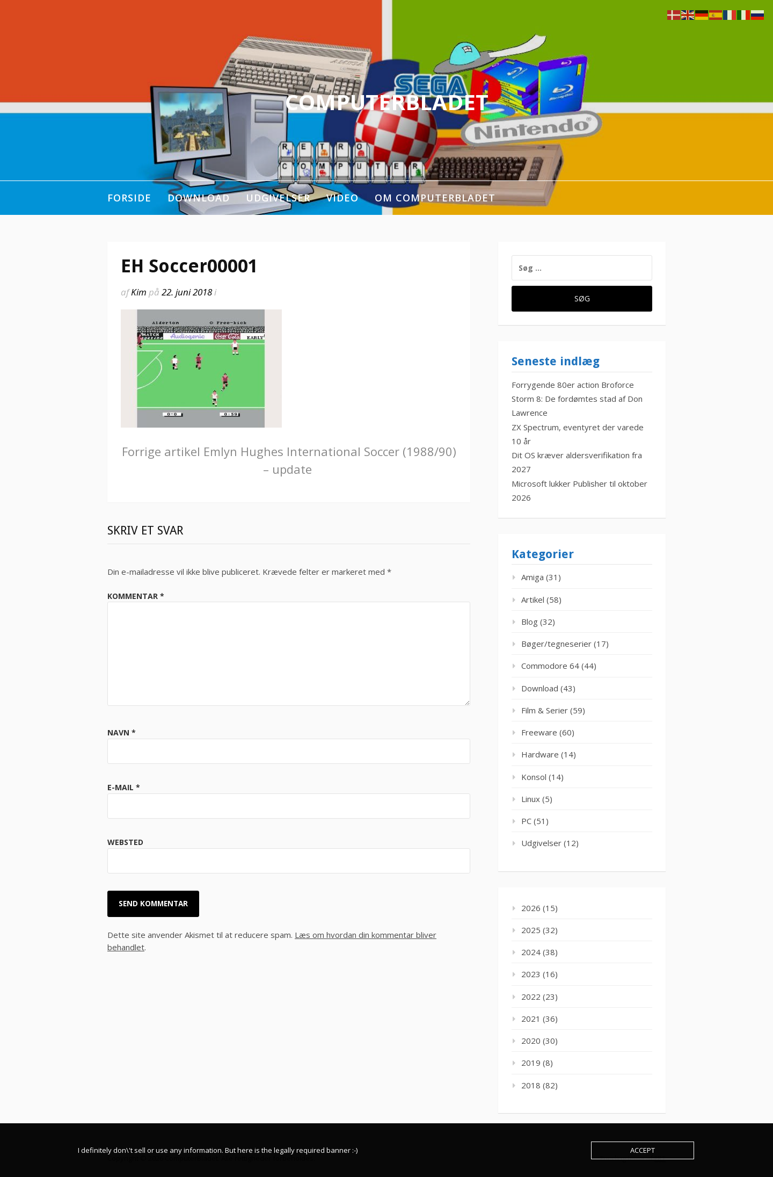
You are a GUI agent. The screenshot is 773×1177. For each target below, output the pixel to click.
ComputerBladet (386, 102)
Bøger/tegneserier (556, 643)
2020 (531, 1040)
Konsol (533, 776)
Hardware (540, 754)
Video (342, 197)
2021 (531, 1018)
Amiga (532, 577)
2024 (531, 952)
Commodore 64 (550, 665)
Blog (529, 621)
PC (526, 820)
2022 (531, 996)
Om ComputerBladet (435, 197)
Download (198, 197)
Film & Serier (544, 710)
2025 (531, 930)
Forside (129, 197)
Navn (121, 732)
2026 (531, 907)
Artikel (532, 599)
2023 (531, 974)
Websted (125, 842)
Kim (139, 292)
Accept (642, 1150)
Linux (530, 798)
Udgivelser (278, 197)
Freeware (539, 732)
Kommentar (135, 596)
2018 (531, 1085)
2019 (531, 1062)
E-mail (123, 787)
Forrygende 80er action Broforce (573, 384)
